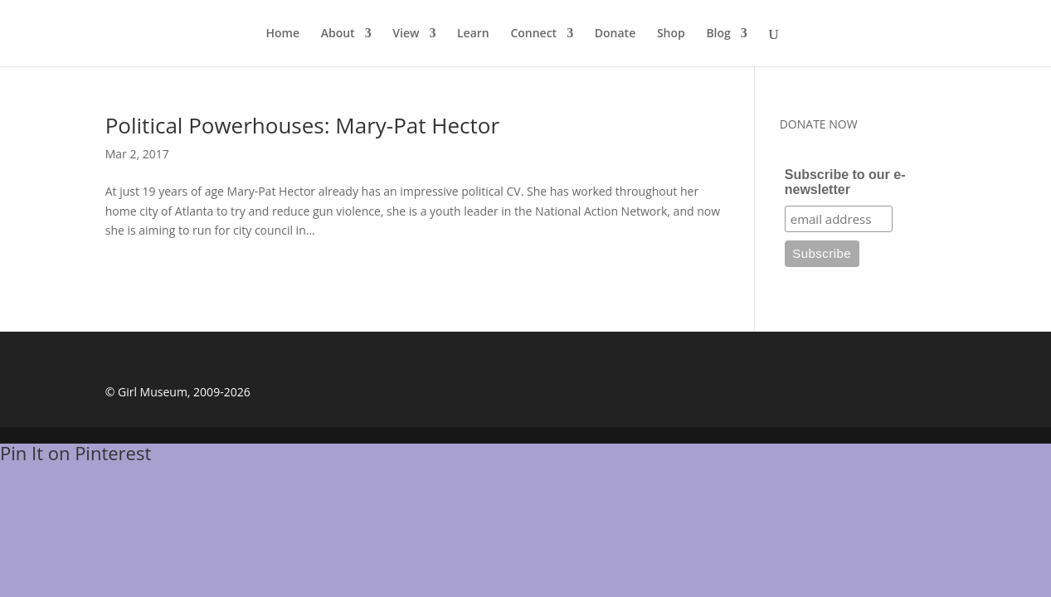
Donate (615, 34)
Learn (473, 34)
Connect (533, 34)
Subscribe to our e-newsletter (845, 182)
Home (283, 34)
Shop (671, 34)
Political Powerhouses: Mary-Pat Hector (302, 125)
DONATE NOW (819, 124)
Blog (718, 34)
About (338, 34)
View (405, 34)
